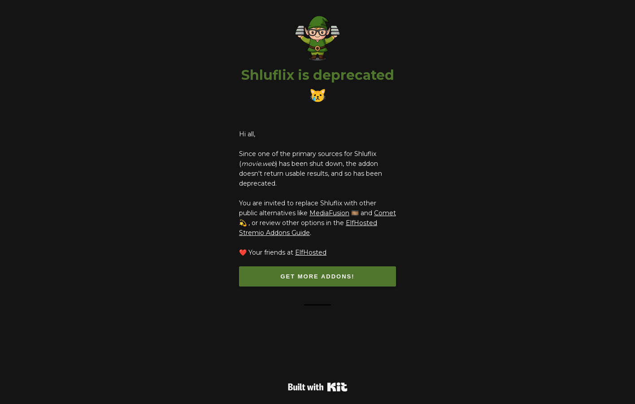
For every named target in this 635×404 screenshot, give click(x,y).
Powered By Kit (318, 387)
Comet (385, 213)
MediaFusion (329, 213)
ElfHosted (310, 252)
